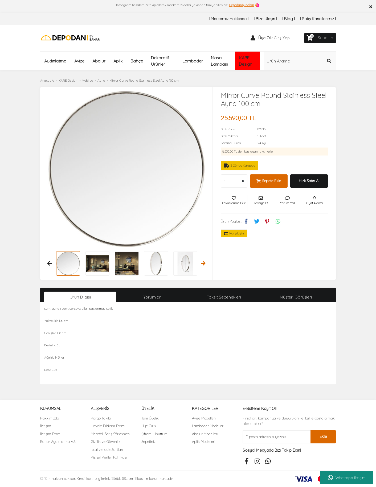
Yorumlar (152, 297)
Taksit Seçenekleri (224, 297)
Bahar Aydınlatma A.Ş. (58, 441)
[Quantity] (234, 181)
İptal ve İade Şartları (107, 449)
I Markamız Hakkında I (228, 18)
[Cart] (320, 38)
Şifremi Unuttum (154, 434)
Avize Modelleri (204, 418)
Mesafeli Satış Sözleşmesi (110, 434)
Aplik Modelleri (203, 441)
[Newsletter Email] (276, 436)
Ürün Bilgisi (80, 297)
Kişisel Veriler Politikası (109, 457)
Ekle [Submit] (323, 436)
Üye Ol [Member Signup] (264, 37)
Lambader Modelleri (208, 426)
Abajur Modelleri (205, 434)
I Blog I (288, 18)
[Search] (300, 61)
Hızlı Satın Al (309, 180)
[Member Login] (253, 38)
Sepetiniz (148, 441)
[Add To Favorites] (234, 203)
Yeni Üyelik (150, 418)
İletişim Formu (51, 434)
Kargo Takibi (101, 418)
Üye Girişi (149, 426)
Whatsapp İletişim (347, 478)
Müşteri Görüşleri (296, 297)
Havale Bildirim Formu (108, 426)
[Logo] (70, 38)
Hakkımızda (49, 418)
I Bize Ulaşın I (265, 18)
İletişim (45, 426)
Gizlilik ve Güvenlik (105, 441)
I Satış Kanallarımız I (318, 18)
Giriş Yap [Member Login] (282, 37)
